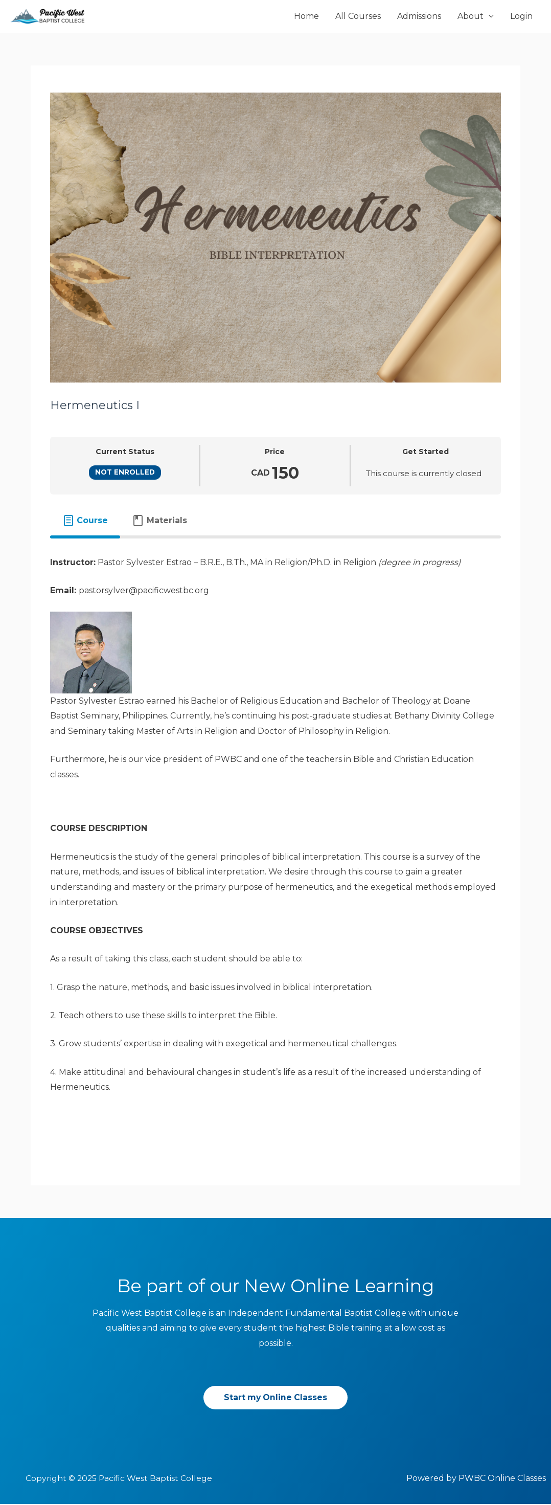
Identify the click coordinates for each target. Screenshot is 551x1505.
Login (521, 16)
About (470, 16)
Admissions (419, 16)
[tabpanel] (275, 845)
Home (306, 16)
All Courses (358, 16)
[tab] (85, 522)
